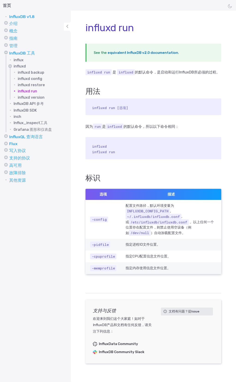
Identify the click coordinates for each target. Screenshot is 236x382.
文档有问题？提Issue (184, 311)
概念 (13, 31)
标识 (93, 178)
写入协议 (17, 150)
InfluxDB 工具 (22, 53)
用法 (93, 91)
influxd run (27, 91)
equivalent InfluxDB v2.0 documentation (143, 53)
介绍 (13, 23)
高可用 (15, 165)
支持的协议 (19, 158)
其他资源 (17, 180)
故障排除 (17, 173)
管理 (13, 45)
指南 (13, 38)
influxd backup (31, 72)
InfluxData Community (118, 344)
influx (19, 60)
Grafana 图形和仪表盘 (33, 129)
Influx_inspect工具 (30, 123)
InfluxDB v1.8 (22, 16)
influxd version (31, 97)
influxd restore (31, 85)
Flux (13, 143)
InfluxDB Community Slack (121, 352)
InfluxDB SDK (25, 110)
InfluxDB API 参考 (29, 103)
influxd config (30, 78)
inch (17, 116)
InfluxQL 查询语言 (26, 136)
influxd (20, 66)
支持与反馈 (104, 310)
